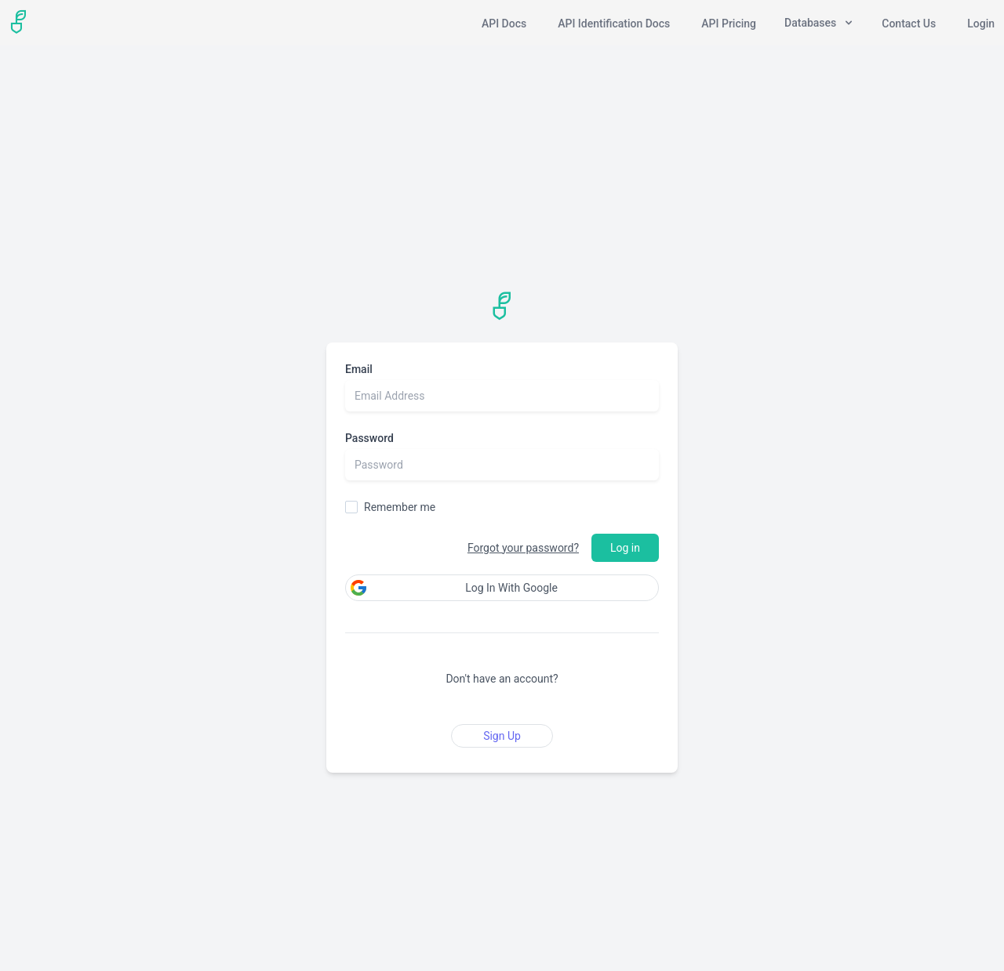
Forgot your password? (523, 548)
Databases (818, 22)
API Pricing (728, 23)
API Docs (504, 23)
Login (981, 23)
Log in (625, 548)
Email (359, 369)
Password (369, 438)
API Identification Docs (614, 23)
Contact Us (909, 23)
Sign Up (502, 736)
